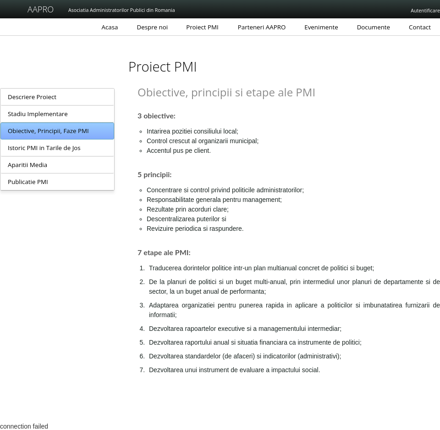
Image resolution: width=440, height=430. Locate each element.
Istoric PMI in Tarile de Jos (44, 148)
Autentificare (425, 10)
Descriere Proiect (32, 97)
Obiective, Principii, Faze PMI (48, 131)
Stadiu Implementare (38, 114)
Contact (420, 27)
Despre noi (152, 27)
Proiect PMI (202, 27)
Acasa (110, 27)
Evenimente (321, 27)
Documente (373, 27)
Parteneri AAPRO (262, 27)
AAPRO (33, 9)
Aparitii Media (27, 165)
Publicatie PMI (28, 182)
